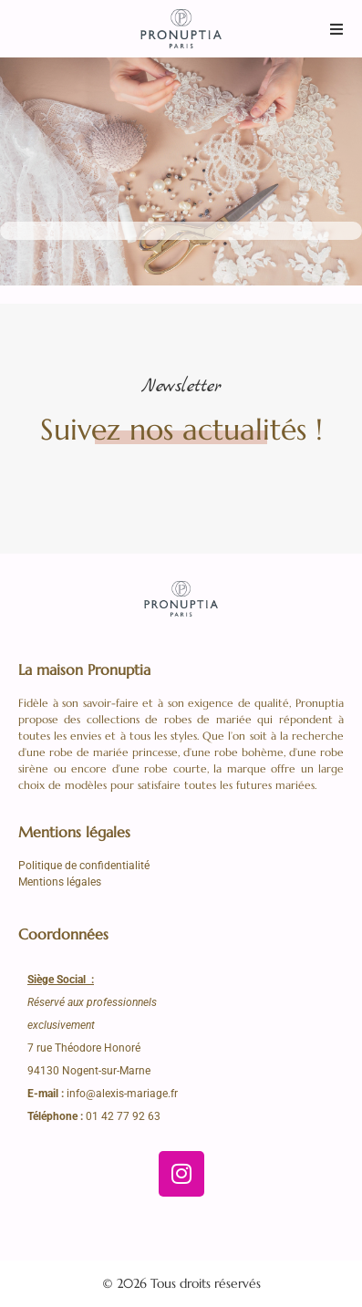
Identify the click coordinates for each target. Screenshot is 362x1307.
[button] (337, 29)
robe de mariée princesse (113, 752)
